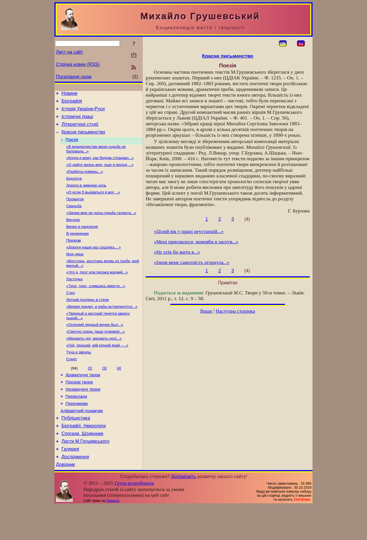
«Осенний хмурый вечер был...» (94, 345)
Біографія (71, 102)
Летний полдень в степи (87, 318)
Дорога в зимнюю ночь (86, 195)
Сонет (71, 382)
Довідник (65, 498)
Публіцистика (75, 447)
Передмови (77, 431)
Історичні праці (77, 120)
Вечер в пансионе (82, 239)
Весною (73, 232)
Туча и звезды (78, 375)
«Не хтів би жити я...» (177, 252)
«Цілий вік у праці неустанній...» (189, 231)
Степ (70, 311)
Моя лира (74, 269)
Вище (206, 311)
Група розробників (134, 517)
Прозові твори (79, 407)
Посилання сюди (73, 76)
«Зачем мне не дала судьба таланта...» (101, 224)
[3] (104, 391)
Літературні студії (79, 128)
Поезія (72, 145)
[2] (90, 391)
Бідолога (74, 187)
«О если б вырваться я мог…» (93, 202)
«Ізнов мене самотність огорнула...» (192, 262)
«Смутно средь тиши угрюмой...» (95, 352)
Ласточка (74, 296)
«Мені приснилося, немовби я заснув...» (196, 241)
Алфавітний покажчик (81, 439)
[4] (119, 391)
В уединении (77, 247)
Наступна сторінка (235, 311)
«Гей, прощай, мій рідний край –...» (97, 367)
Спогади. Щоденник (82, 464)
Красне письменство (83, 137)
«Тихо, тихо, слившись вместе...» (95, 303)
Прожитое (75, 210)
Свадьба (73, 217)
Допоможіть (183, 510)
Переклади (76, 423)
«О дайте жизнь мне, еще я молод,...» (100, 172)
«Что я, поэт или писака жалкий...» (97, 288)
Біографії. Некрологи (83, 455)
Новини (69, 94)
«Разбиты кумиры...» (84, 180)
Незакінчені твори (83, 415)
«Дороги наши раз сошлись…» (93, 262)
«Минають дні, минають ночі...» (94, 360)
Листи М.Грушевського (85, 473)
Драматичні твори (83, 399)
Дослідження (75, 490)
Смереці (112, 535)
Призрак (73, 254)
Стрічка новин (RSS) (77, 64)
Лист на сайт (69, 52)
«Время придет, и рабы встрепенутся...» (102, 326)
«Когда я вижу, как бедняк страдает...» (100, 165)
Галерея (70, 481)
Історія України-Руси (83, 111)
